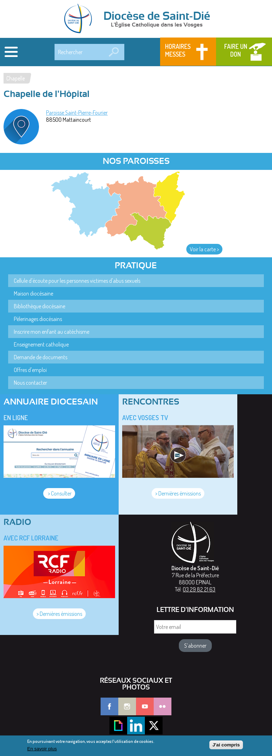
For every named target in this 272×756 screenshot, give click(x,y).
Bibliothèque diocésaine (39, 306)
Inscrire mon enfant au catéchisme (51, 331)
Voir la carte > (204, 249)
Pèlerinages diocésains (38, 318)
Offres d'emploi (30, 369)
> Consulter (59, 493)
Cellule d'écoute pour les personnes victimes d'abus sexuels (77, 280)
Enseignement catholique (41, 344)
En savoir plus (42, 750)
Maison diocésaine (33, 293)
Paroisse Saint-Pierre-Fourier (77, 112)
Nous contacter (30, 382)
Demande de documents (40, 357)
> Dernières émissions (178, 493)
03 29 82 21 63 (199, 589)
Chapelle (15, 78)
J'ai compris (226, 746)
